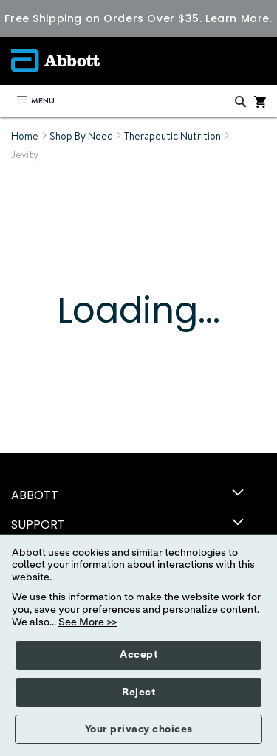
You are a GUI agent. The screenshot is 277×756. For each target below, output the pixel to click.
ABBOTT (34, 495)
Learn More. (238, 18)
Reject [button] (138, 692)
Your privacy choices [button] (139, 729)
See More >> (87, 622)
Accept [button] (138, 655)
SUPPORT (38, 524)
